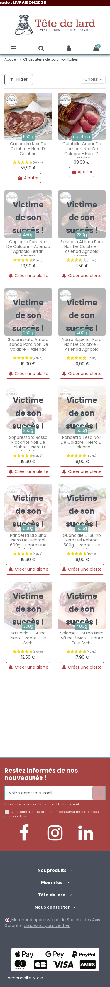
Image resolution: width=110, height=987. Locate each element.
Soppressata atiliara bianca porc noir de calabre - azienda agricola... (28, 346)
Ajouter (28, 178)
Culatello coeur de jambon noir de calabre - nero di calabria (81, 151)
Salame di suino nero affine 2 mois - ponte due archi (82, 638)
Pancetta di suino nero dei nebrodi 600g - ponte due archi (28, 542)
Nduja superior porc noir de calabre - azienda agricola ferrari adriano (81, 346)
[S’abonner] (98, 793)
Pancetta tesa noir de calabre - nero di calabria (82, 442)
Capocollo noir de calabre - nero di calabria (28, 149)
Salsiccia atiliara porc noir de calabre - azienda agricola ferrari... (81, 249)
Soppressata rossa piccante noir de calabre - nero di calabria (28, 444)
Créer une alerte (28, 275)
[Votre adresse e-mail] (48, 793)
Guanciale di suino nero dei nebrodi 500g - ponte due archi (82, 542)
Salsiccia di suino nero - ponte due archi (28, 638)
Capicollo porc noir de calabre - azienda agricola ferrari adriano (28, 249)
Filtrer (19, 79)
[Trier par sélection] (93, 80)
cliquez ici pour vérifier (47, 925)
